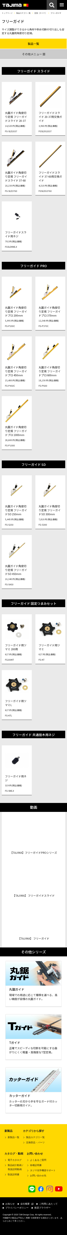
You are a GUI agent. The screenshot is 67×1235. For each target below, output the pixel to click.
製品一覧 (33, 43)
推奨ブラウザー (41, 1207)
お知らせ (9, 1203)
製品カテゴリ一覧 (23, 13)
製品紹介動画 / (13, 1168)
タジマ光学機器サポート (43, 1170)
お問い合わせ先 (38, 1175)
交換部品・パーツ (35, 1142)
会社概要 (25, 1203)
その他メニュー (33, 54)
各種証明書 (36, 1165)
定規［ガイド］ (40, 13)
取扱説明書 (13, 1174)
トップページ (7, 13)
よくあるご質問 (38, 1160)
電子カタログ (15, 1160)
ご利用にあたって (47, 1203)
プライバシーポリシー (16, 1207)
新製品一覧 (13, 1137)
